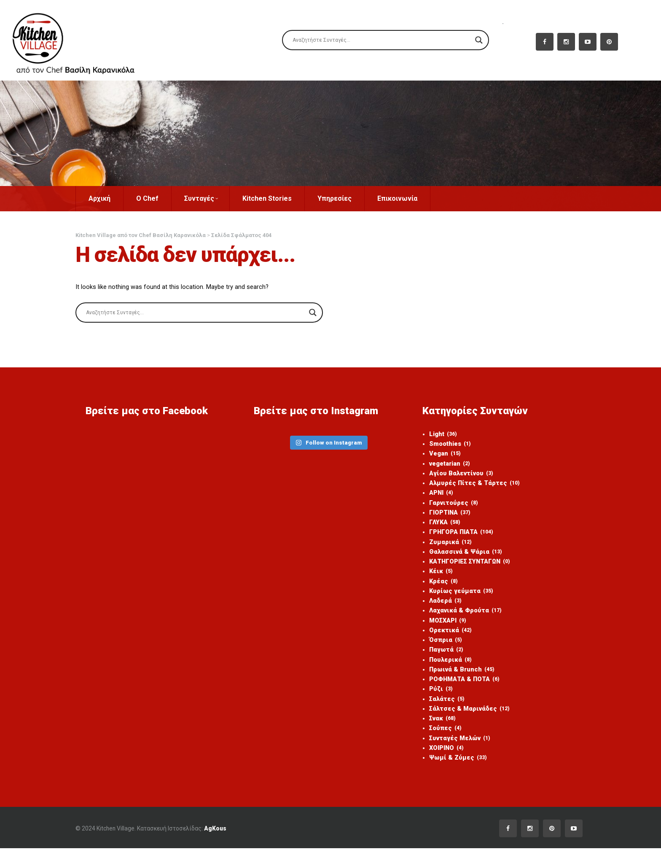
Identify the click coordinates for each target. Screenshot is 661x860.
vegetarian (445, 465)
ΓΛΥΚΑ (439, 526)
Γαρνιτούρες (448, 506)
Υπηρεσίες (349, 198)
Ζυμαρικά (445, 546)
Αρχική (114, 198)
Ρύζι (435, 698)
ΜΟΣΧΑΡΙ (443, 627)
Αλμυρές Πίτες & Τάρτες (470, 485)
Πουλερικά (445, 667)
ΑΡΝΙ (436, 495)
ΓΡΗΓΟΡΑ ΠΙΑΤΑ (456, 536)
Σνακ (437, 728)
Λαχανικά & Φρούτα (460, 617)
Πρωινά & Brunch (457, 678)
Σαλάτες (442, 708)
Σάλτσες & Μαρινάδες (465, 718)
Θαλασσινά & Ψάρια (460, 556)
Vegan (439, 455)
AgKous (235, 839)
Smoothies (445, 445)
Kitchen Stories (281, 198)
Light (438, 435)
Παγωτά (441, 657)
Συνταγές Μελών (455, 748)
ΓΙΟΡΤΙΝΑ (445, 516)
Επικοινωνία (412, 198)
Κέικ (436, 576)
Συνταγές (216, 198)
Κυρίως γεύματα (456, 597)
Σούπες (440, 738)
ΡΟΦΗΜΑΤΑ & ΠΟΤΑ (460, 688)
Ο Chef (162, 198)
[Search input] (382, 40)
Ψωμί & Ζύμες (452, 769)
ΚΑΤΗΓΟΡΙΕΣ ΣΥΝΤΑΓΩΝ (466, 566)
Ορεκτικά (445, 637)
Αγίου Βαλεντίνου (456, 475)
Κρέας (438, 586)
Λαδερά (440, 607)
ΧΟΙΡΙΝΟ (441, 759)
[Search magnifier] (479, 40)
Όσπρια (440, 647)
